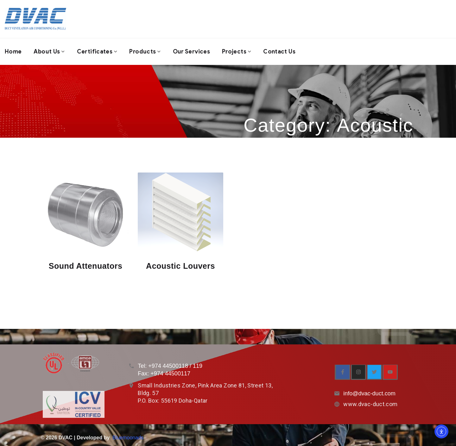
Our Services (191, 51)
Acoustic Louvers (180, 265)
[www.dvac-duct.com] (337, 404)
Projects (234, 51)
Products (142, 51)
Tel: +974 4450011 (161, 366)
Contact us (279, 51)
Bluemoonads (127, 437)
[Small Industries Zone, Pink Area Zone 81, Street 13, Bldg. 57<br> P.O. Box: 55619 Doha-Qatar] (131, 385)
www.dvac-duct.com (370, 404)
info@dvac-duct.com (369, 393)
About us (47, 51)
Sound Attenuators (86, 265)
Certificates (94, 51)
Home (13, 51)
